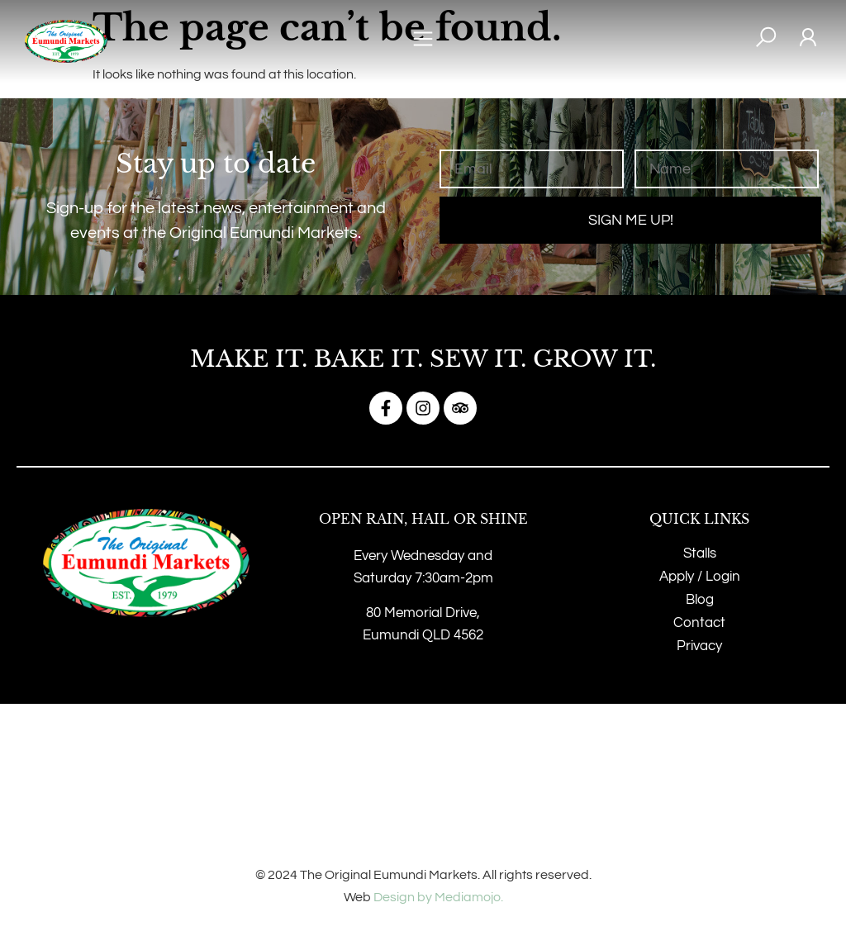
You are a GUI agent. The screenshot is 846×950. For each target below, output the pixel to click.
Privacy (699, 646)
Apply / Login (699, 576)
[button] (422, 42)
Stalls (699, 553)
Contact (699, 622)
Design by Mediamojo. (438, 897)
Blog (700, 599)
